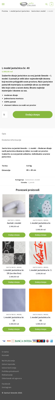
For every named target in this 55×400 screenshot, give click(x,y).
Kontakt (5, 355)
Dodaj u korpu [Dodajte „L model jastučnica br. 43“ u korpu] (40, 329)
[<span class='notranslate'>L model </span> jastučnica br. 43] (40, 300)
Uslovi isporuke (8, 364)
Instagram (6, 387)
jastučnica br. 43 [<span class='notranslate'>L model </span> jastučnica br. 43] (40, 319)
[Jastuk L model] (13, 205)
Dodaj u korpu (32, 114)
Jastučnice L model (38, 11)
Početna (5, 11)
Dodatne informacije (11, 140)
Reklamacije (7, 375)
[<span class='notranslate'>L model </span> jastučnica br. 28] (40, 205)
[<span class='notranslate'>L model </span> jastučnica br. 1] (40, 252)
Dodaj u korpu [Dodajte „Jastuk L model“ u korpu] (14, 235)
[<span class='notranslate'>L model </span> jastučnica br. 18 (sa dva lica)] (13, 252)
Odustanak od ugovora (12, 378)
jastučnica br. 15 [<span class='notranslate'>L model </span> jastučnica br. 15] (14, 319)
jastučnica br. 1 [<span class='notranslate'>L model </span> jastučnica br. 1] (41, 270)
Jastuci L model (14, 220)
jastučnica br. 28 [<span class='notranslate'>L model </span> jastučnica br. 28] (40, 224)
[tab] (27, 134)
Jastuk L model (14, 223)
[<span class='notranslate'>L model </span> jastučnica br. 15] (13, 300)
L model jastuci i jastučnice (20, 11)
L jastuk (31, 182)
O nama (5, 352)
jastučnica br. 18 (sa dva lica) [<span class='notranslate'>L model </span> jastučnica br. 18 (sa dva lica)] (14, 272)
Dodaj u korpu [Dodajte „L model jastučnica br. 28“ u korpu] (40, 235)
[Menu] (5, 4)
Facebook (6, 384)
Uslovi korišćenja (9, 368)
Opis (4, 134)
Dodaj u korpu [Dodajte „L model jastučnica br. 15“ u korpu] (14, 329)
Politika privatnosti (10, 371)
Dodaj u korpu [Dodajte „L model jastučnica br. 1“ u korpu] (40, 282)
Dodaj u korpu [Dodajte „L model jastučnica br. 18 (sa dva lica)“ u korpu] (14, 282)
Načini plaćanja (8, 360)
